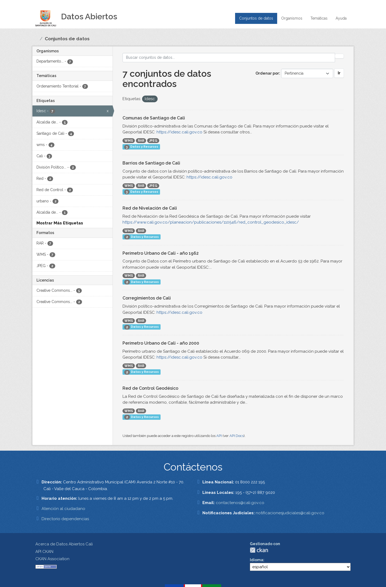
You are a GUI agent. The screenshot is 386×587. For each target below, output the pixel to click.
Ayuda (341, 18)
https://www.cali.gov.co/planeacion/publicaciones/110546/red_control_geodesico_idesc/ (211, 222)
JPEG (153, 141)
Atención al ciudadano (63, 508)
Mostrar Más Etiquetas (59, 223)
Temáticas (319, 18)
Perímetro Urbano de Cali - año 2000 (161, 343)
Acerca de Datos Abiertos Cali (64, 544)
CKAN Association (52, 558)
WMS (128, 141)
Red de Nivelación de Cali (150, 208)
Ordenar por (267, 73)
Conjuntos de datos (256, 18)
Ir (339, 73)
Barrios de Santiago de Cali (151, 163)
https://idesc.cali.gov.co (179, 132)
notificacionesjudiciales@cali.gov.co (290, 513)
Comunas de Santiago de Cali (154, 118)
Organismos (291, 18)
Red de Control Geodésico (150, 388)
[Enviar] (339, 56)
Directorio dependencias (65, 518)
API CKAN (44, 551)
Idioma (256, 560)
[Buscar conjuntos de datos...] (229, 57)
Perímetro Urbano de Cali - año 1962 (161, 253)
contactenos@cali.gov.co (240, 502)
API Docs (236, 436)
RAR (141, 141)
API (219, 436)
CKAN (259, 550)
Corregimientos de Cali (147, 298)
